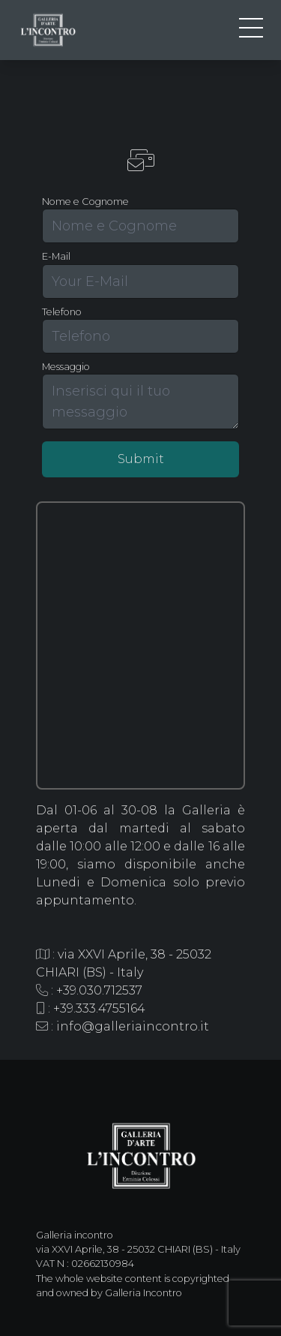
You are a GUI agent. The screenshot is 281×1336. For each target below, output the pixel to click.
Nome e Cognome (85, 201)
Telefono (62, 311)
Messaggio (66, 366)
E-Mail (56, 256)
